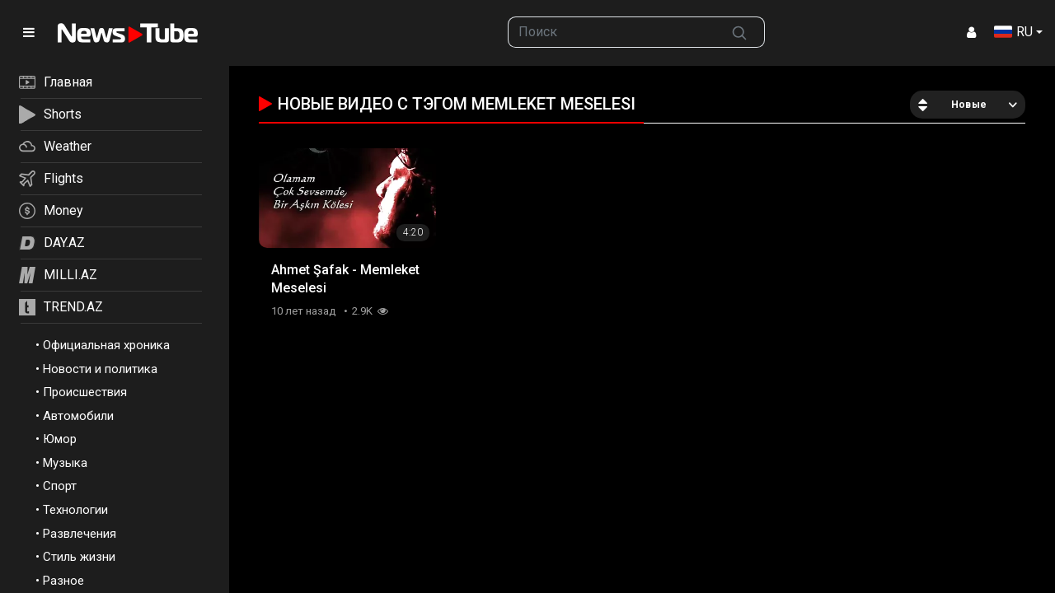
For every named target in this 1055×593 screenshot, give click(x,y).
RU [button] (1013, 32)
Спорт (60, 486)
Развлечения (79, 533)
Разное (63, 580)
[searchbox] (612, 32)
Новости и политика (100, 369)
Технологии (75, 509)
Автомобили (78, 416)
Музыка (65, 462)
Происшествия (85, 392)
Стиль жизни (79, 556)
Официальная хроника (106, 345)
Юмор (60, 439)
